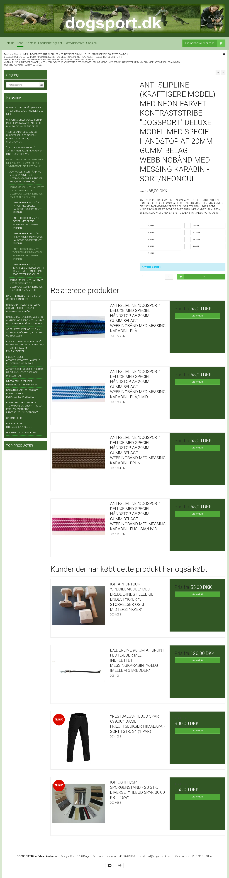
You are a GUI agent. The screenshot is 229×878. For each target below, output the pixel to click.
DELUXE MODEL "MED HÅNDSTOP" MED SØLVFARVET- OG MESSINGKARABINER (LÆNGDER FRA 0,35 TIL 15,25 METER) (26, 192)
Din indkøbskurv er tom (205, 43)
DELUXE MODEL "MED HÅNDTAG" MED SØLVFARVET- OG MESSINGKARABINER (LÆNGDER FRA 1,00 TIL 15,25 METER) (26, 285)
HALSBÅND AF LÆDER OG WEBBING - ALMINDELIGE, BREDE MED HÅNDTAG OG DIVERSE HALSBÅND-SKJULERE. (25, 320)
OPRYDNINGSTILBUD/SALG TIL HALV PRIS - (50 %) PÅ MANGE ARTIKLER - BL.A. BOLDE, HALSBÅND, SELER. (24, 123)
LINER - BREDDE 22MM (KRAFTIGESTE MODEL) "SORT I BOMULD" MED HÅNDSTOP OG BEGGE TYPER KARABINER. (28, 269)
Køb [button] (191, 276)
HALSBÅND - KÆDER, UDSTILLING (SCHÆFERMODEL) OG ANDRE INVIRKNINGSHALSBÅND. (23, 308)
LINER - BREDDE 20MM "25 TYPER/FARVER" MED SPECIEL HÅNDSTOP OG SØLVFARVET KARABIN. (27, 238)
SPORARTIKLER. (14, 418)
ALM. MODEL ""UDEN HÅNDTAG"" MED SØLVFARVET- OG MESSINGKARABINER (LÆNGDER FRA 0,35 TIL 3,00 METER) (26, 177)
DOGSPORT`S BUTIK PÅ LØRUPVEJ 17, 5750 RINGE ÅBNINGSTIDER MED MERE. (24, 111)
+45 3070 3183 (126, 856)
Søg (41, 85)
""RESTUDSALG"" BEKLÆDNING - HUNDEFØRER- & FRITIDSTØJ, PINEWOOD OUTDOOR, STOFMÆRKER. (22, 137)
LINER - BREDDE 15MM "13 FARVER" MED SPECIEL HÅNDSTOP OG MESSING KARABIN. (26, 223)
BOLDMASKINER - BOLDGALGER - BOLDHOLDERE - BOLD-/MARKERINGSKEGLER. (23, 393)
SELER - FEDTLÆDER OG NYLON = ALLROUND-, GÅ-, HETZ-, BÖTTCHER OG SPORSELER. (24, 332)
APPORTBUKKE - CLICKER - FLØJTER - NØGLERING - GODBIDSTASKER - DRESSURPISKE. (25, 372)
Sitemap (210, 856)
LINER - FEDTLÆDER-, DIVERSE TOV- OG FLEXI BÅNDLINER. (24, 297)
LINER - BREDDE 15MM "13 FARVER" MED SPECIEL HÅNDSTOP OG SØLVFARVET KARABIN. (27, 207)
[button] (218, 72)
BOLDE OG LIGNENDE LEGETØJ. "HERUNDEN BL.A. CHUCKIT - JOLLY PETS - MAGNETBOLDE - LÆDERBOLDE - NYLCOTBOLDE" (24, 407)
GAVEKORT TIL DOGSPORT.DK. (21, 432)
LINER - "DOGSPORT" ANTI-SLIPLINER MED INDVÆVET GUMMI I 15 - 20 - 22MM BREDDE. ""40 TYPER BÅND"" (24, 163)
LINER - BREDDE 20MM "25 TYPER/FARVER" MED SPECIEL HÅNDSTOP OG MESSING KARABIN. (27, 254)
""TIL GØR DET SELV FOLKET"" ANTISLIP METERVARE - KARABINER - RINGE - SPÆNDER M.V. (24, 150)
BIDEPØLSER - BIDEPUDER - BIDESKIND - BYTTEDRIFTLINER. (22, 383)
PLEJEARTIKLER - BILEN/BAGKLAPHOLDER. (19, 425)
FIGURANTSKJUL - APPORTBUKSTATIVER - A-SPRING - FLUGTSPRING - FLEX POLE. (23, 360)
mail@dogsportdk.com (159, 856)
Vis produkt (197, 316)
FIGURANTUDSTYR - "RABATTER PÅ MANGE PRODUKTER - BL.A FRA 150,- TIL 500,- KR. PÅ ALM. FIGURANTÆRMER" (25, 346)
